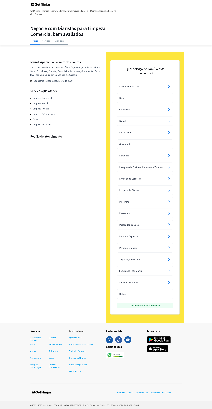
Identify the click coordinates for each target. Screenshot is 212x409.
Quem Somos (75, 337)
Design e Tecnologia (35, 366)
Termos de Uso (141, 392)
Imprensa (120, 392)
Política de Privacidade (160, 392)
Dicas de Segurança (78, 364)
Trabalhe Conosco (77, 351)
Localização (60, 40)
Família (45, 10)
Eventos (52, 337)
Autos (33, 351)
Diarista (55, 10)
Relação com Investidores (81, 344)
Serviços (46, 40)
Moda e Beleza (55, 344)
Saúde (51, 357)
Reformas (53, 351)
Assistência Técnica (35, 339)
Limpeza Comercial (70, 10)
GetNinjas (35, 10)
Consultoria (35, 357)
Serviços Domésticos (54, 366)
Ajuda (129, 392)
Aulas (32, 344)
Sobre (35, 40)
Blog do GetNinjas (77, 357)
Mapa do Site (75, 371)
